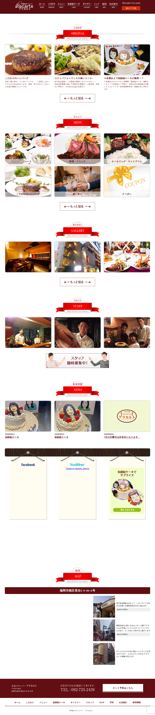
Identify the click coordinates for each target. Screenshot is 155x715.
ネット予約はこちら (123, 688)
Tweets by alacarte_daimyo (77, 469)
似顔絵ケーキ (12, 437)
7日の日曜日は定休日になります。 (122, 437)
